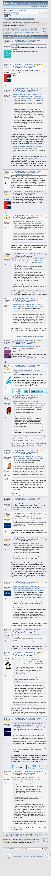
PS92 (5, 299)
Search (17, 18)
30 (15, 29)
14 (24, 28)
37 (27, 29)
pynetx (6, 513)
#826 (46, 217)
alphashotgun (8, 629)
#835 (46, 539)
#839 (46, 719)
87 (38, 32)
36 (25, 29)
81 (28, 32)
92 (10, 33)
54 (20, 31)
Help (12, 18)
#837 (46, 631)
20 (34, 28)
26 (8, 29)
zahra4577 (7, 365)
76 (20, 32)
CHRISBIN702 (8, 451)
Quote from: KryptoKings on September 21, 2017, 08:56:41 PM (28, 96)
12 (21, 28)
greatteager (7, 64)
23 (3, 29)
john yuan (7, 652)
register (24, 10)
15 (26, 28)
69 (8, 32)
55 (22, 31)
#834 (46, 514)
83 (32, 32)
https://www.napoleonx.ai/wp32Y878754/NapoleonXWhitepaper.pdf (31, 358)
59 (28, 31)
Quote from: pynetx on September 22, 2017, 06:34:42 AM (25, 658)
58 (27, 31)
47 (8, 31)
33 (20, 29)
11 (19, 28)
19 (32, 28)
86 (37, 32)
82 (30, 32)
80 (27, 32)
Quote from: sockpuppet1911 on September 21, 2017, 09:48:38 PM (28, 258)
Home (7, 18)
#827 (46, 254)
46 (7, 31)
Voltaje (6, 89)
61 (32, 31)
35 (23, 29)
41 (33, 29)
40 (32, 29)
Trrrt (5, 171)
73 (15, 32)
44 (3, 31)
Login (21, 18)
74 (17, 32)
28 (12, 29)
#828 (46, 300)
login (19, 10)
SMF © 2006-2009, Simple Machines (35, 856)
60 (30, 31)
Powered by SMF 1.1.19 (19, 856)
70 (10, 32)
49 (12, 31)
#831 (46, 397)
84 (33, 32)
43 (37, 29)
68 (7, 32)
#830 (46, 366)
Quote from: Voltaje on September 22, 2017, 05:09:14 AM (25, 586)
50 (13, 31)
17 (29, 28)
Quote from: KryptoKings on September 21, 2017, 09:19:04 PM (27, 304)
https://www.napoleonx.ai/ (30, 158)
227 (14, 33)
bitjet (5, 396)
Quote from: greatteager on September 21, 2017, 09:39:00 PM (27, 518)
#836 (46, 582)
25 (7, 29)
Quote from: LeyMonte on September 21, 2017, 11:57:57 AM (28, 98)
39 (30, 29)
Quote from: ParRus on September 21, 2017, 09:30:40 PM (26, 370)
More (31, 18)
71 (12, 32)
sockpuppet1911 (9, 216)
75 (18, 32)
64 (37, 31)
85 (35, 32)
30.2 (10, 15)
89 (5, 33)
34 (22, 29)
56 (23, 31)
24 (5, 29)
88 (3, 33)
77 (22, 32)
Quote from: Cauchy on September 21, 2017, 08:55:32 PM (27, 223)
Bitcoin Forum (7, 22)
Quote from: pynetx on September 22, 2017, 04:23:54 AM (25, 543)
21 (36, 28)
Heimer (6, 253)
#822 (46, 66)
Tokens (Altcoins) (15, 24)
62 (33, 31)
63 (35, 31)
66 (3, 32)
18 (31, 28)
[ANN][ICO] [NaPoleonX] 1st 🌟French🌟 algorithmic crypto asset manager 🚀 (25, 24)
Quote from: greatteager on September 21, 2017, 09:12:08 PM (28, 306)
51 (15, 31)
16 (27, 28)
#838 (46, 654)
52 (17, 31)
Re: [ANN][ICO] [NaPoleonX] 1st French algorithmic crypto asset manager (27, 40)
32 (18, 29)
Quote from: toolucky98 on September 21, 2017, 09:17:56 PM (26, 94)
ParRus (6, 40)
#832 (46, 452)
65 (38, 31)
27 (10, 29)
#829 (46, 342)
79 (25, 32)
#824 (46, 172)
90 (7, 33)
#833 (46, 499)
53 (18, 31)
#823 (46, 90)
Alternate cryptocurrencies (20, 22)
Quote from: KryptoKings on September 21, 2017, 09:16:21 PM (27, 221)
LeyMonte (7, 718)
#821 (46, 41)
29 (13, 29)
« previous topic (44, 29)
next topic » (45, 30)
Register (26, 18)
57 (25, 31)
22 (37, 28)
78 (23, 32)
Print (45, 33)
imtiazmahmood (9, 341)
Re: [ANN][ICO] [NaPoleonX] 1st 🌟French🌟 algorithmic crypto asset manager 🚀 (29, 65)
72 (13, 32)
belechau (7, 498)
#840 (46, 773)
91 (8, 33)
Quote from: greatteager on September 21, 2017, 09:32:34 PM (27, 146)
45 (5, 31)
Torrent (6, 16)
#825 (46, 193)
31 (17, 29)
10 (17, 28)
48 (10, 31)
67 (5, 32)
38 (28, 29)
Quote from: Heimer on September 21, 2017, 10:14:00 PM (25, 401)
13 (22, 28)
